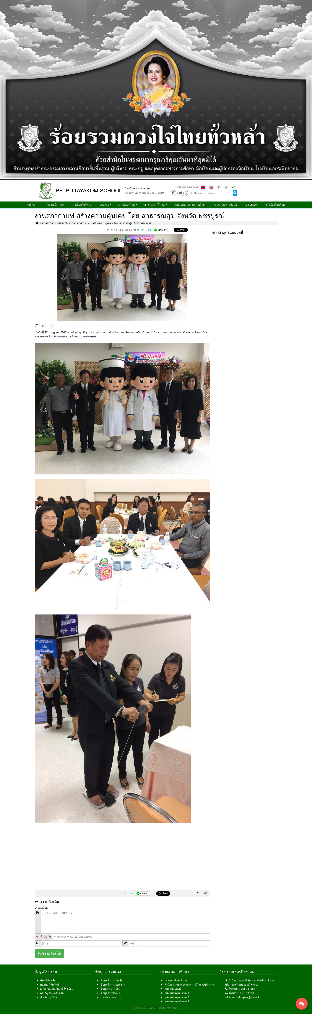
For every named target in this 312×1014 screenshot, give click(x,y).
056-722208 (247, 993)
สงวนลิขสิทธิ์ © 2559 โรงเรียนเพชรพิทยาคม (156, 1008)
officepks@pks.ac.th (248, 997)
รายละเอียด (41, 908)
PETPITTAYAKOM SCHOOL (89, 190)
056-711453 (248, 989)
